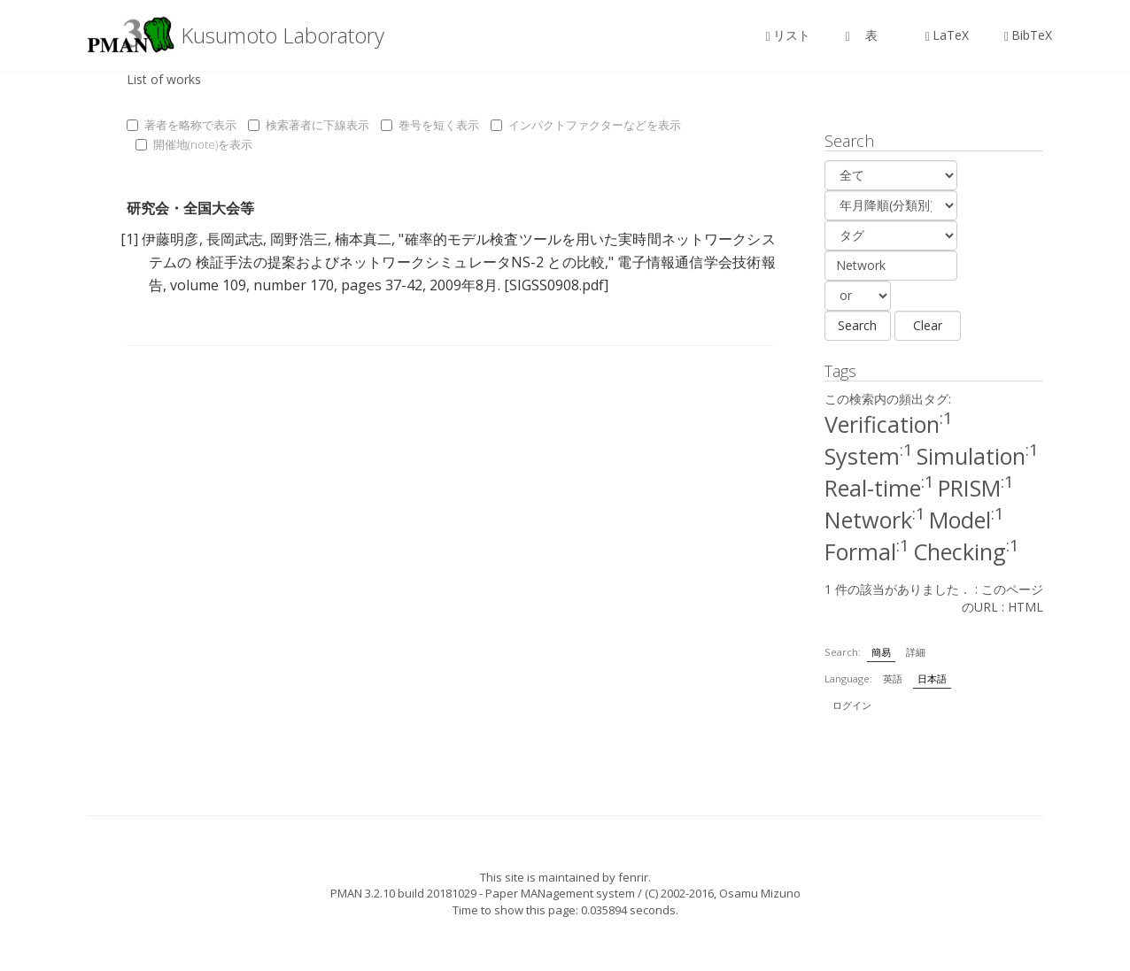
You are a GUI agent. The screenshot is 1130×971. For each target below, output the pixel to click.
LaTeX (947, 35)
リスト (788, 35)
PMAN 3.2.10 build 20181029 (403, 893)
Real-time (879, 488)
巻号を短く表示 (430, 125)
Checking (966, 551)
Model (966, 520)
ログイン (851, 705)
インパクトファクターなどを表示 (586, 125)
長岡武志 (234, 239)
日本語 (932, 678)
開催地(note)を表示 (193, 144)
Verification (888, 424)
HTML (1025, 606)
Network (874, 520)
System (868, 456)
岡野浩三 (298, 239)
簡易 (881, 652)
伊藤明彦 (170, 239)
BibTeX (1028, 35)
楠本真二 (363, 239)
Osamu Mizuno (760, 893)
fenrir (633, 877)
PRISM (976, 488)
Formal (866, 551)
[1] (129, 239)
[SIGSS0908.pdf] (556, 285)
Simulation (978, 456)
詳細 (915, 652)
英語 (892, 678)
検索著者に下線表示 (308, 125)
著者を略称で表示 (181, 125)
